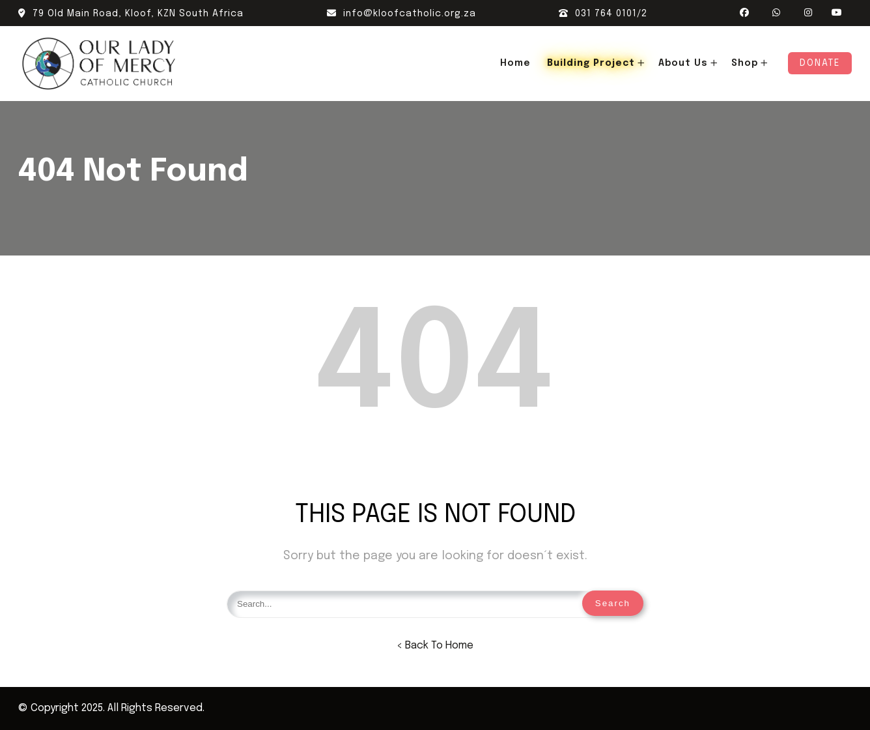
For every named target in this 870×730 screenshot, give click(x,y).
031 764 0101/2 (603, 13)
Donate (820, 63)
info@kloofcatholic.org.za (401, 13)
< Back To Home (435, 645)
